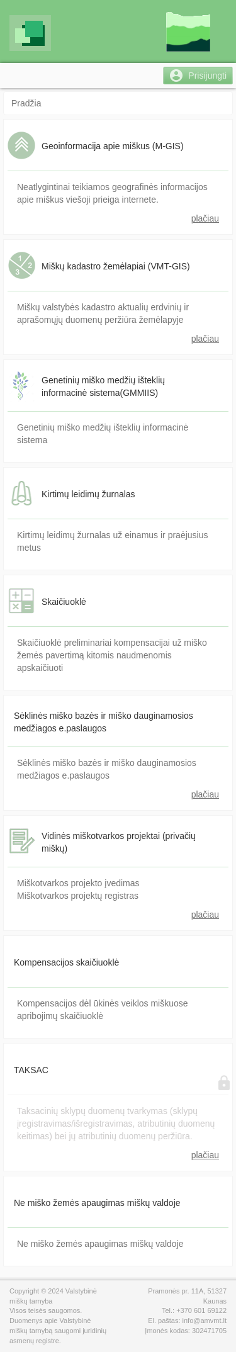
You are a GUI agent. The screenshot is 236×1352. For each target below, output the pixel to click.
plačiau (205, 218)
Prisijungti (207, 75)
